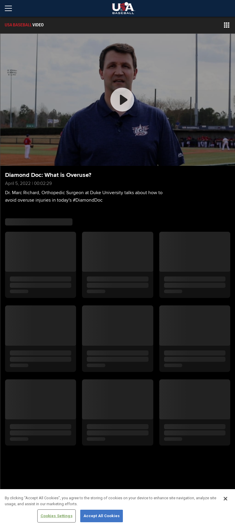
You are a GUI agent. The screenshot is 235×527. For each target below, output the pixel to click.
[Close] (225, 498)
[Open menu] (11, 8)
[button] (226, 25)
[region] (117, 508)
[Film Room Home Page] (37, 25)
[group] (117, 100)
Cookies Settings (56, 516)
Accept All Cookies (102, 516)
